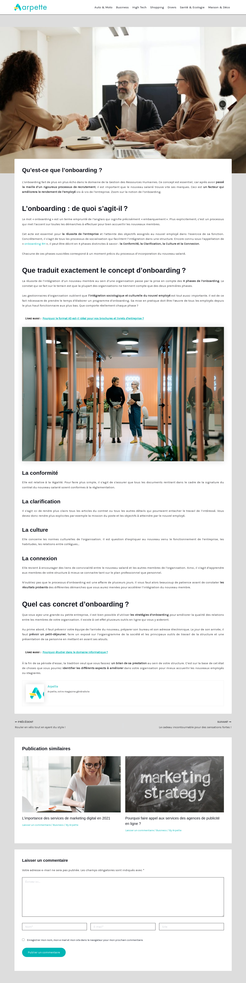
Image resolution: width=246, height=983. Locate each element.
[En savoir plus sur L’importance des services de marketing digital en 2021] (71, 784)
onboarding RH (35, 243)
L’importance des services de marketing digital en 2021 (66, 818)
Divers (172, 7)
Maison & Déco (219, 7)
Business (122, 7)
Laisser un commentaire (36, 824)
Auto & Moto (103, 7)
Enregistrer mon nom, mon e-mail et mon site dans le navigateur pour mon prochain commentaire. (85, 940)
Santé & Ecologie (192, 7)
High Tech (139, 7)
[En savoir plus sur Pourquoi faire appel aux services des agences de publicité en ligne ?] (174, 784)
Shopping (157, 7)
